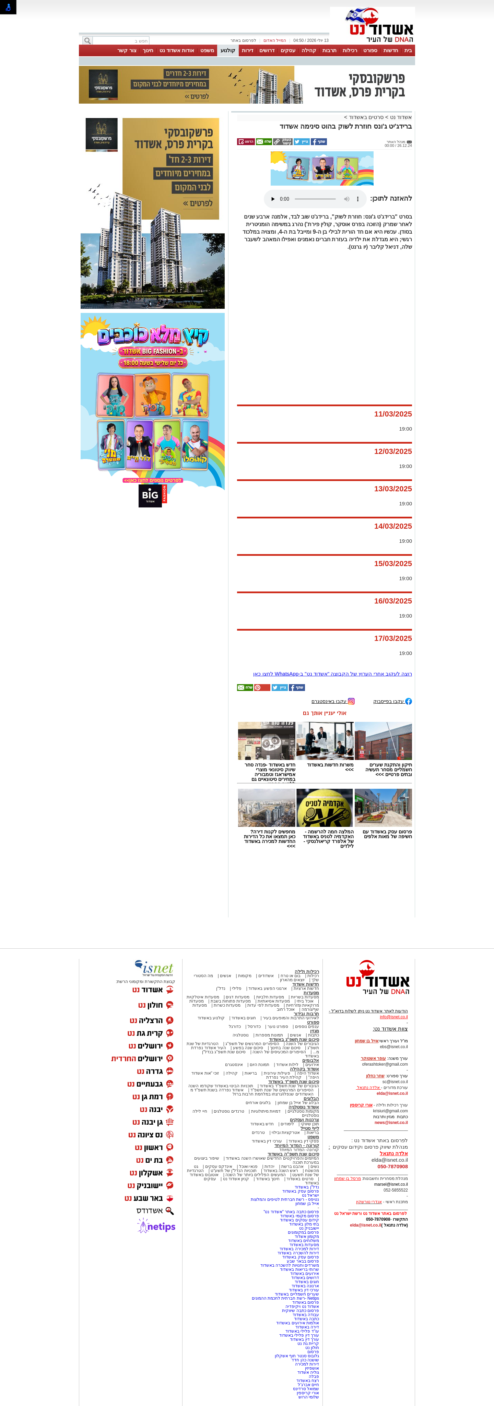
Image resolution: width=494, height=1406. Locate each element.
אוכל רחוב (286, 1009)
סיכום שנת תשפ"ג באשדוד (294, 1039)
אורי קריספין (361, 1105)
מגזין (314, 1030)
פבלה (314, 1376)
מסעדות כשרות (227, 1005)
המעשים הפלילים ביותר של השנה (255, 1174)
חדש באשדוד (262, 1124)
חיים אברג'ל (308, 1384)
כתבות (313, 1035)
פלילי (237, 988)
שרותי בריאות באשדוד (299, 1269)
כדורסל (254, 1026)
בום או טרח (291, 975)
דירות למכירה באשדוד (299, 1248)
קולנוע (228, 50)
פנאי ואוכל (248, 1166)
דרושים (266, 50)
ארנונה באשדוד (305, 1286)
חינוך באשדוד (268, 1178)
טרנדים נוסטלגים (229, 1111)
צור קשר (126, 50)
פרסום (312, 1351)
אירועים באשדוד (304, 1273)
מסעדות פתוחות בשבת (231, 1001)
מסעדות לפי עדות (263, 1005)
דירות (247, 50)
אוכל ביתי (305, 1001)
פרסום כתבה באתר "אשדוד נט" (291, 1211)
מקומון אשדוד (307, 1236)
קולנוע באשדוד (211, 1018)
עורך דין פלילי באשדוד (298, 1335)
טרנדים (258, 1132)
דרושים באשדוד (305, 1277)
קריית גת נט (308, 1343)
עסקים (288, 50)
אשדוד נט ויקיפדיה (301, 1306)
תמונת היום (259, 1064)
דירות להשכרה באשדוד (298, 1253)
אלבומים (310, 1060)
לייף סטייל (310, 1128)
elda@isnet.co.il (392, 1093)
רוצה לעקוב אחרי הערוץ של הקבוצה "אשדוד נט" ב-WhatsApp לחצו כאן (332, 674)
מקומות (244, 975)
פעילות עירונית (277, 1073)
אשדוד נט (400, 117)
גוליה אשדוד (308, 1372)
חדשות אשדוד (305, 984)
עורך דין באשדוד (304, 1339)
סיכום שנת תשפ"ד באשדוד (293, 1081)
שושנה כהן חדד (305, 1360)
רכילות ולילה (307, 971)
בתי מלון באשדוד (304, 1224)
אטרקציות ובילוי (286, 1132)
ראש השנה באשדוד (280, 1170)
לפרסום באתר (243, 40)
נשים (314, 1166)
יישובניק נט (308, 1228)
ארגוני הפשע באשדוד (267, 988)
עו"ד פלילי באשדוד (301, 1331)
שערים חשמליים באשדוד (297, 1294)
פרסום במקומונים (303, 1232)
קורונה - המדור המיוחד (296, 1145)
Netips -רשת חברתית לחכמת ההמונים (285, 1298)
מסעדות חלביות (270, 997)
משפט (207, 50)
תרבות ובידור (306, 1013)
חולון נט (311, 1347)
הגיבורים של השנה (302, 1043)
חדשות (391, 50)
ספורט (370, 50)
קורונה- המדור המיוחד (299, 1149)
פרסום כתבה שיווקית (300, 1310)
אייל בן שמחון (307, 1203)
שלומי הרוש (308, 1397)
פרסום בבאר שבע (303, 1261)
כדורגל (235, 1026)
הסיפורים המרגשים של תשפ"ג (252, 1043)
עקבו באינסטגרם (333, 701)
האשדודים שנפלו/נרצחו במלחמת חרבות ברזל (273, 1094)
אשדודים (266, 975)
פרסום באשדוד (305, 1302)
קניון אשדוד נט (235, 1178)
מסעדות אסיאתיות (274, 1001)
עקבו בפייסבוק (392, 701)
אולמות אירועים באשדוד (297, 1323)
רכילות (350, 50)
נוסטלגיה (241, 1035)
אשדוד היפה (307, 1073)
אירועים (312, 1064)
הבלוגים (311, 1098)
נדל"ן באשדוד (307, 1187)
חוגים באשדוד (244, 1018)
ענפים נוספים (307, 1026)
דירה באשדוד (307, 1327)
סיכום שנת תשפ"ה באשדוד (293, 1154)
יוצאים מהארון (292, 979)
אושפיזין (312, 1368)
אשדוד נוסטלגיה (304, 1107)
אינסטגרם (234, 1064)
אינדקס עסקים (218, 1166)
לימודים (287, 1124)
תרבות (329, 50)
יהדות (269, 1166)
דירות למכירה (307, 1364)
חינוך (148, 50)
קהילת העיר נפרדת (284, 1077)
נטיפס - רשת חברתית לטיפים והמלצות (285, 1199)
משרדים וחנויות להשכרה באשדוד (289, 1265)
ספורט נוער (278, 1026)
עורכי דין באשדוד (267, 1141)
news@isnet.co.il (391, 1122)
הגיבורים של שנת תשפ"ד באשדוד (289, 1085)
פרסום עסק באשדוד (300, 1191)
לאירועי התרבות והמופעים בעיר (291, 1018)
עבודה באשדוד (305, 1314)
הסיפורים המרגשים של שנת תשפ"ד (281, 1090)
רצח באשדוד (307, 1380)
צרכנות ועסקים (304, 1119)
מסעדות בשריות (305, 997)
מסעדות (311, 992)
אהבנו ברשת (292, 1166)
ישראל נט (310, 1195)
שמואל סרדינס (306, 1388)
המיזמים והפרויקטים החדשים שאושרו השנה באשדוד (272, 1158)
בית (408, 50)
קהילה (309, 50)
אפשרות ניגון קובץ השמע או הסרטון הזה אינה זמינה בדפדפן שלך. (315, 199)
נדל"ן (220, 988)
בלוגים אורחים (258, 1102)
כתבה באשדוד (306, 1318)
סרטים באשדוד (366, 117)
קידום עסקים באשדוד (299, 1220)
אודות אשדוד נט (177, 50)
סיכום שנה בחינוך (285, 1047)
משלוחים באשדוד (303, 1240)
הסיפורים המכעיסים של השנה (279, 1052)
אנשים (225, 975)
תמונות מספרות (269, 1035)
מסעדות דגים (237, 997)
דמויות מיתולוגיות (266, 1111)
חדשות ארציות (306, 988)
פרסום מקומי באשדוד (299, 1216)
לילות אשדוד (287, 1064)
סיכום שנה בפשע (248, 1047)
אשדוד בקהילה (304, 1068)
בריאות (251, 1073)
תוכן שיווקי (310, 1124)
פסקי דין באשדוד (304, 1141)
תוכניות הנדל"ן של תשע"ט (234, 1170)
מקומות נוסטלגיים (302, 1111)
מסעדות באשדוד (304, 1244)
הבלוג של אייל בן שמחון (298, 1102)
